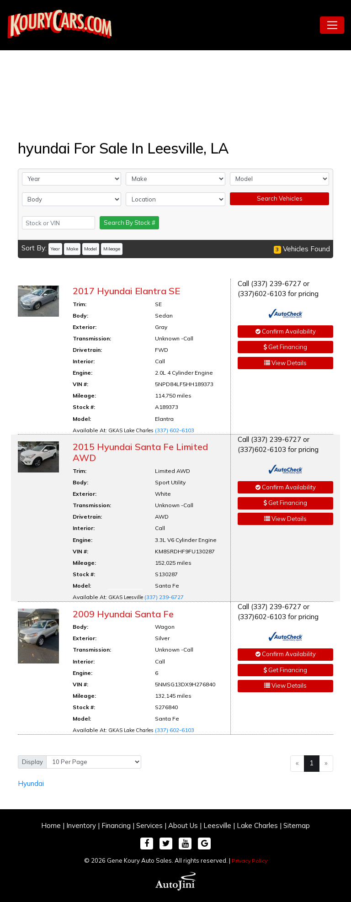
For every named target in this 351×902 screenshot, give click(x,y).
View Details (285, 362)
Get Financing (285, 346)
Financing (116, 825)
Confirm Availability (285, 331)
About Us (183, 825)
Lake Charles (257, 825)
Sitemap (296, 825)
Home (51, 825)
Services (149, 825)
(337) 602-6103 (174, 430)
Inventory (81, 825)
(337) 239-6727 (164, 597)
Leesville (217, 825)
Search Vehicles (280, 198)
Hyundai (31, 783)
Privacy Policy (249, 860)
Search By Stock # (129, 222)
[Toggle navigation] (332, 25)
